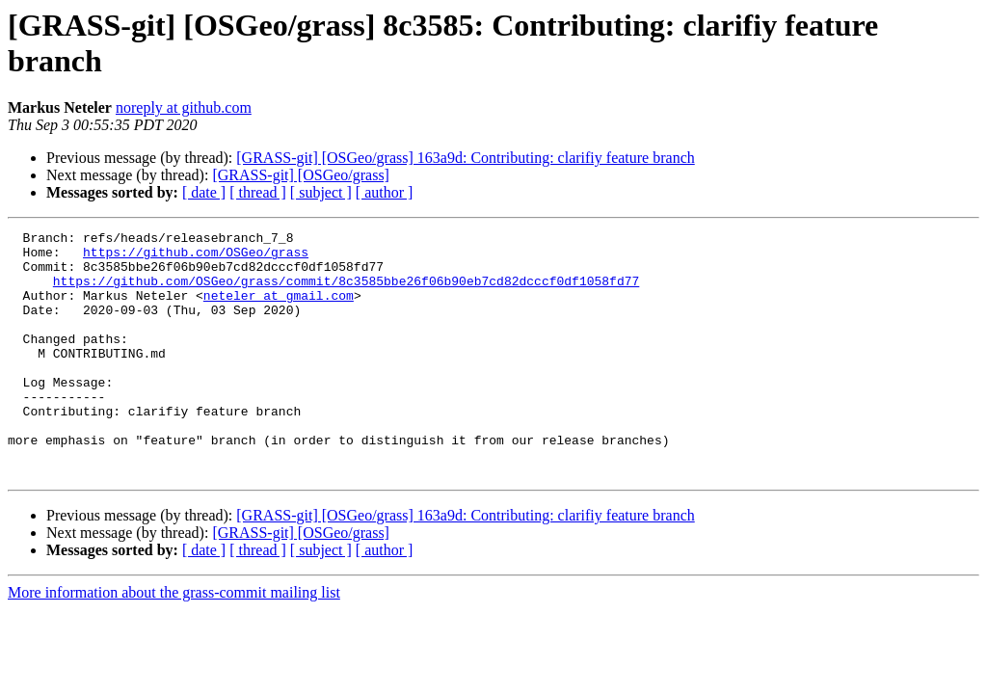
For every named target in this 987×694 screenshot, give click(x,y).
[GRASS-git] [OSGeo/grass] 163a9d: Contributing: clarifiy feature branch (465, 157)
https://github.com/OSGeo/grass (195, 257)
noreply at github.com (184, 107)
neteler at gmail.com (278, 309)
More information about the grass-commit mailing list (174, 641)
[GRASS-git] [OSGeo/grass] (300, 175)
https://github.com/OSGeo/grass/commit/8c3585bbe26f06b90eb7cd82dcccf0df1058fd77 (346, 292)
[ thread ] (257, 192)
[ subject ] (321, 192)
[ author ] (384, 192)
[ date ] (204, 192)
